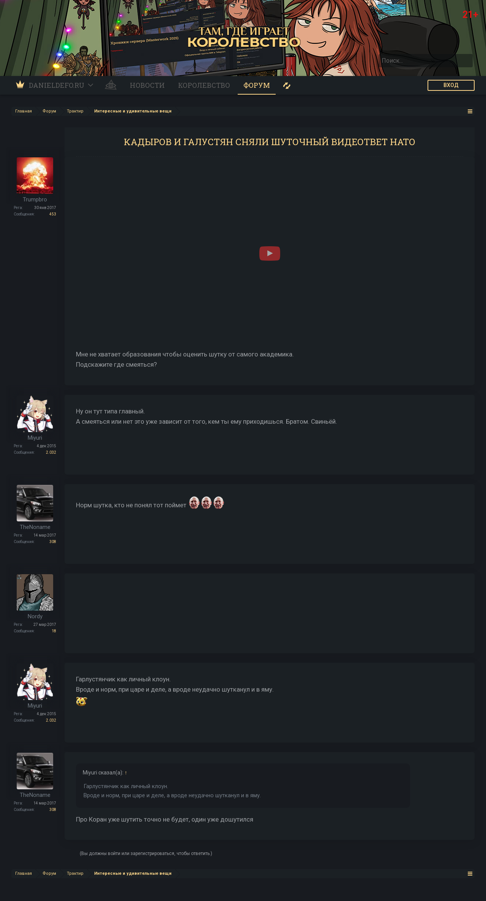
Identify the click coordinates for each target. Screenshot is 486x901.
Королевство (204, 85)
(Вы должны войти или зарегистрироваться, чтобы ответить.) (146, 853)
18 (54, 631)
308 (52, 542)
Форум (256, 85)
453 (52, 214)
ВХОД (451, 85)
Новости (147, 85)
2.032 (51, 452)
